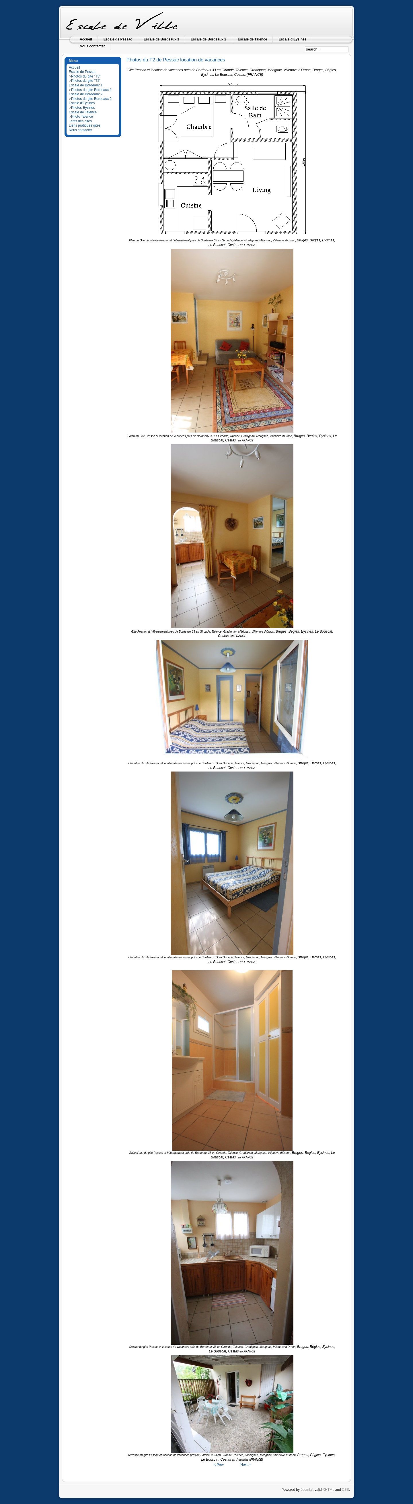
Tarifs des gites (80, 121)
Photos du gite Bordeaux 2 (91, 99)
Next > (245, 1465)
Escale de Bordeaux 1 (85, 85)
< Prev (219, 1465)
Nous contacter (80, 130)
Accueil (74, 67)
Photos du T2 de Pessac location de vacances (175, 60)
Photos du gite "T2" (86, 81)
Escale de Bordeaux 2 (85, 94)
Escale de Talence (83, 112)
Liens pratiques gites (84, 125)
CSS (345, 1490)
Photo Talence (82, 117)
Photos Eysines (83, 108)
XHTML (328, 1490)
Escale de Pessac (82, 72)
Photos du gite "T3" (86, 76)
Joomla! (307, 1490)
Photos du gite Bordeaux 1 (91, 90)
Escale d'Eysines (82, 103)
